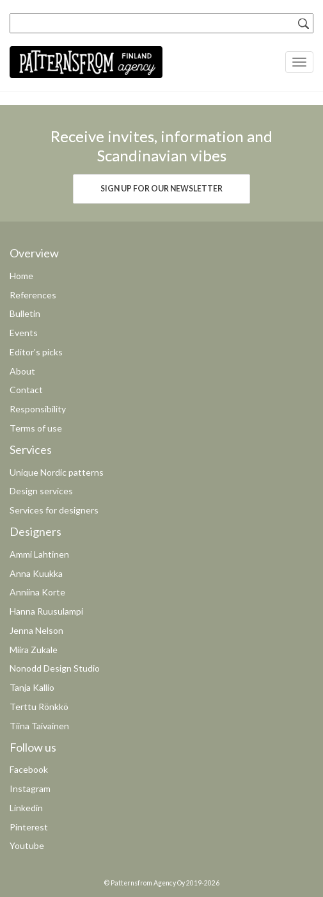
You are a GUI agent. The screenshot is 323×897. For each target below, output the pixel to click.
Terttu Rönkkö (39, 706)
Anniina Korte (37, 591)
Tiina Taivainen (39, 725)
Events (24, 332)
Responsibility (38, 408)
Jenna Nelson (36, 630)
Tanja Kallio (32, 687)
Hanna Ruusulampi (46, 611)
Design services (41, 490)
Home (21, 275)
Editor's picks (36, 351)
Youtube (27, 845)
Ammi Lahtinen (39, 554)
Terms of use (36, 428)
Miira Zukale (34, 649)
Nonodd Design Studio (55, 668)
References (33, 294)
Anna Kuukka (36, 573)
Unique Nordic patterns (57, 472)
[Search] (304, 23)
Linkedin (26, 807)
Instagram (30, 788)
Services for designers (54, 510)
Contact (26, 389)
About (22, 371)
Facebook (29, 769)
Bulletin (25, 313)
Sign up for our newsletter (161, 188)
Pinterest (29, 826)
